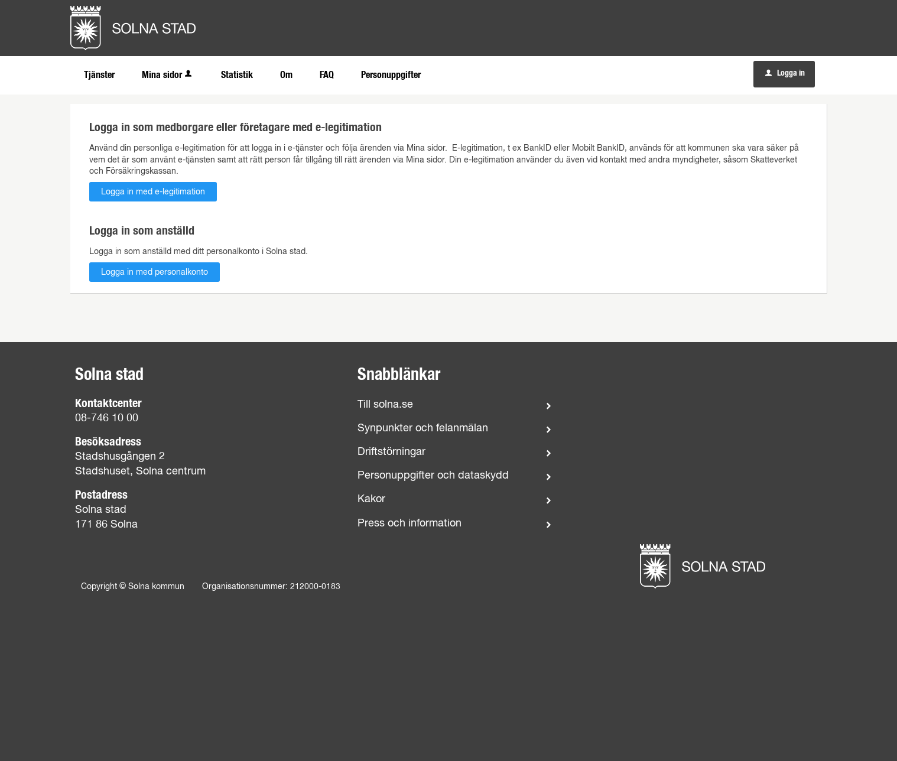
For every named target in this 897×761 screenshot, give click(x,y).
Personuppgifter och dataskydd (433, 475)
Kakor (371, 499)
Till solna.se (385, 404)
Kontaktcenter (108, 403)
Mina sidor (168, 75)
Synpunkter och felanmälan (423, 428)
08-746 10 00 (106, 418)
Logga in (785, 73)
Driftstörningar (391, 452)
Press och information (410, 523)
